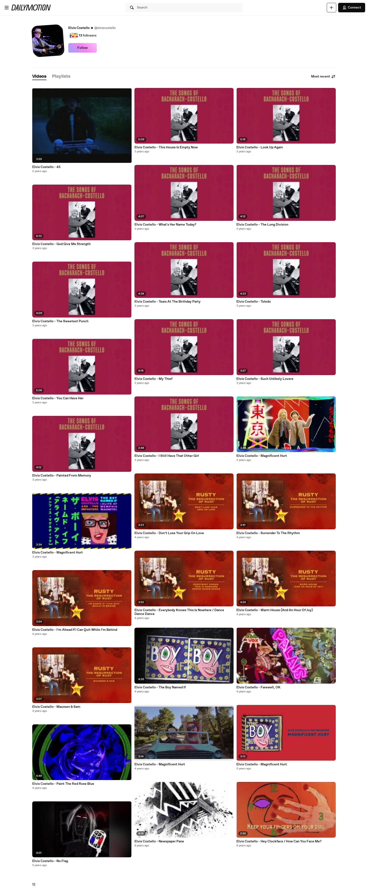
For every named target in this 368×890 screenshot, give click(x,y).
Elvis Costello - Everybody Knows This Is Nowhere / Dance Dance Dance (179, 612)
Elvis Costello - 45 (46, 167)
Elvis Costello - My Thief (153, 379)
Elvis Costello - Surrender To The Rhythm (268, 533)
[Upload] (331, 7)
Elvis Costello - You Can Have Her (57, 398)
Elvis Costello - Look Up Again (259, 147)
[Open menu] (6, 7)
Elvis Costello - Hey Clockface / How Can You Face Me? (279, 841)
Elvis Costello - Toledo (253, 302)
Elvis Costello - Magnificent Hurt (57, 552)
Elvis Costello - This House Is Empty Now (166, 147)
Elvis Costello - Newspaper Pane (159, 841)
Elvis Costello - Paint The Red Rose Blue (63, 784)
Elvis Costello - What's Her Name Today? (165, 225)
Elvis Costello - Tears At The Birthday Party (167, 302)
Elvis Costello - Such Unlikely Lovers (264, 379)
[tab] (39, 77)
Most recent (323, 76)
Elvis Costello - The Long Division (262, 225)
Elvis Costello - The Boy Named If (160, 687)
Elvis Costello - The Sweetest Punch (60, 321)
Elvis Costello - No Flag (50, 861)
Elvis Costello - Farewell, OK (258, 687)
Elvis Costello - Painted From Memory (61, 475)
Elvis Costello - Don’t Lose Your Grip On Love (169, 533)
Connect (351, 7)
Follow (82, 48)
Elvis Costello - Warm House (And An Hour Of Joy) (274, 610)
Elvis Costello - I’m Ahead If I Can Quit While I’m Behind (74, 630)
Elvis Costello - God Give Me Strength (61, 244)
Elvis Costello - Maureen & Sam (56, 707)
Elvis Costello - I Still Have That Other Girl (166, 456)
